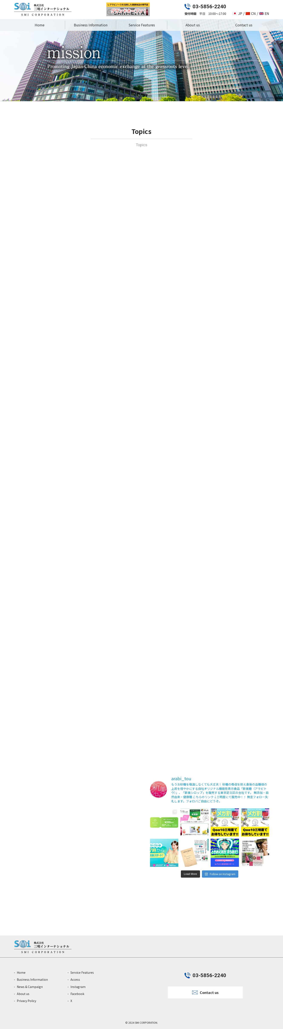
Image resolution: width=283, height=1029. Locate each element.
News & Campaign (30, 987)
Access (75, 979)
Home (39, 24)
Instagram (78, 987)
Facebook (77, 994)
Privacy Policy (26, 1001)
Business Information (90, 24)
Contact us (243, 24)
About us (193, 24)
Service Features (142, 24)
